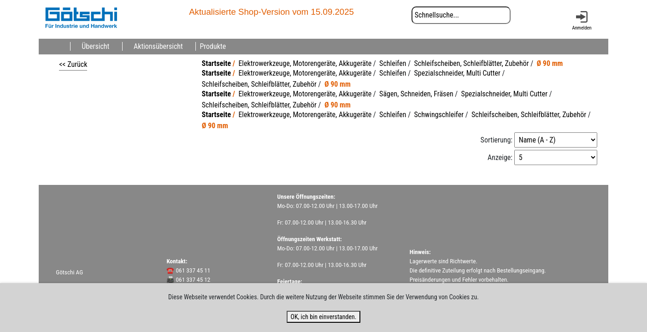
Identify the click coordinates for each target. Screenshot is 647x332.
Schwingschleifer (439, 114)
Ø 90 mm (550, 63)
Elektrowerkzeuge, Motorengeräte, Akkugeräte (304, 63)
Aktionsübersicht (158, 46)
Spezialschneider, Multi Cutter (457, 73)
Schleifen (392, 63)
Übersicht (95, 46)
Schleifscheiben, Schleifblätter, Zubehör (471, 63)
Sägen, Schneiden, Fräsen (416, 93)
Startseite (216, 63)
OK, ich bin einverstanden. (323, 316)
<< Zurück (73, 64)
